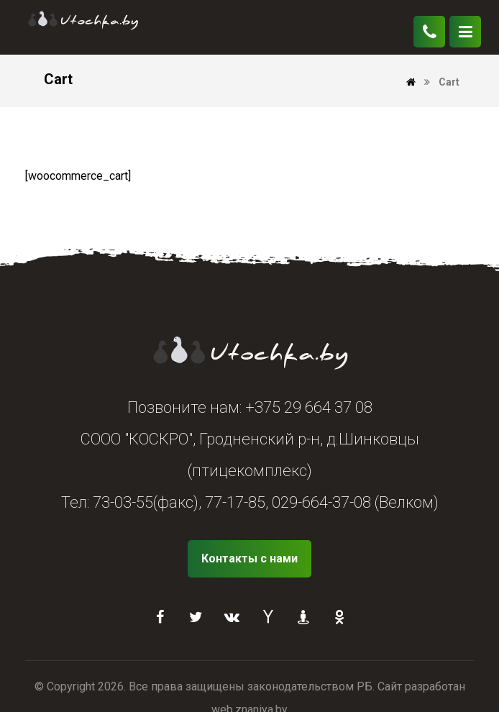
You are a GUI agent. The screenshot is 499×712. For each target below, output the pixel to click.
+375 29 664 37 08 (308, 407)
